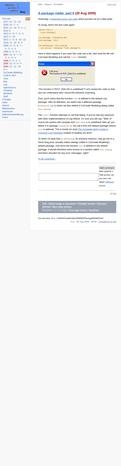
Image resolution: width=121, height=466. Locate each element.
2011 (5, 39)
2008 (5, 51)
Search (5, 105)
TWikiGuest (115, 182)
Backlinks (94, 210)
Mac (5, 81)
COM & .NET (9, 75)
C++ (5, 69)
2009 (5, 45)
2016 (5, 25)
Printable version (86, 203)
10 (19, 22)
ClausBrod (104, 222)
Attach (48, 4)
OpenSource (9, 87)
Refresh (46, 207)
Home (5, 117)
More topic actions (62, 207)
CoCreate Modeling (12, 72)
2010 (5, 42)
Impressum (7, 111)
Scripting (7, 90)
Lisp (5, 84)
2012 (5, 36)
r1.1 (65, 210)
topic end (111, 4)
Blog (53, 218)
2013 (5, 33)
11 (15, 22)
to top (113, 193)
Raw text (101, 203)
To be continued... (47, 159)
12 (11, 22)
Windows (7, 93)
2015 (5, 28)
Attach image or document (62, 203)
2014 (5, 31)
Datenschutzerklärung (12, 114)
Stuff (5, 96)
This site (6, 19)
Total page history (78, 210)
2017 (5, 22)
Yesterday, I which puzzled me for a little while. (75, 19)
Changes (6, 99)
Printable (58, 4)
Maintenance (8, 108)
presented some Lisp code (64, 19)
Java (5, 78)
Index (4, 102)
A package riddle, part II (56, 13)
